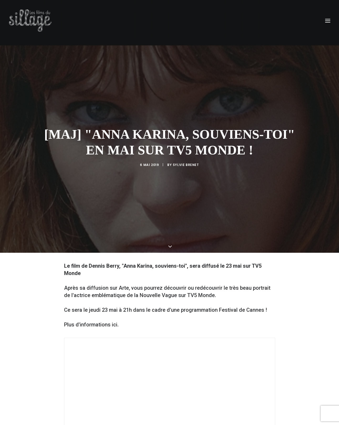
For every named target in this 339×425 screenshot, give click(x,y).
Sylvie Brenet (186, 146)
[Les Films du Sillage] (30, 20)
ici (114, 287)
